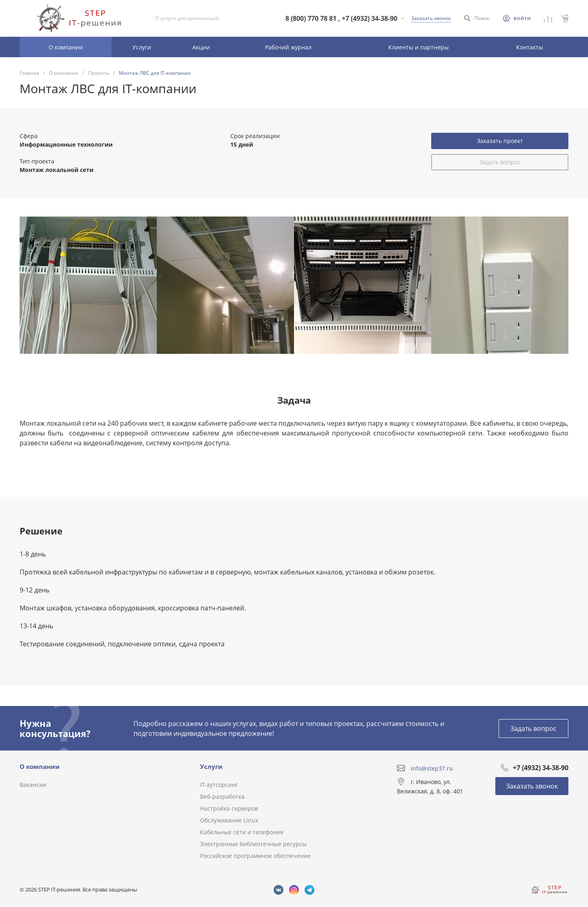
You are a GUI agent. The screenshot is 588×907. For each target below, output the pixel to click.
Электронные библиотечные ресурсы (253, 844)
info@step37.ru (432, 768)
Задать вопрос (499, 162)
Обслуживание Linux (229, 820)
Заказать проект (500, 141)
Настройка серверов (229, 808)
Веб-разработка (222, 796)
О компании (40, 766)
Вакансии (33, 785)
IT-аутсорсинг (219, 785)
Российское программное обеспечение (255, 856)
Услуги (211, 766)
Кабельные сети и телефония (241, 832)
